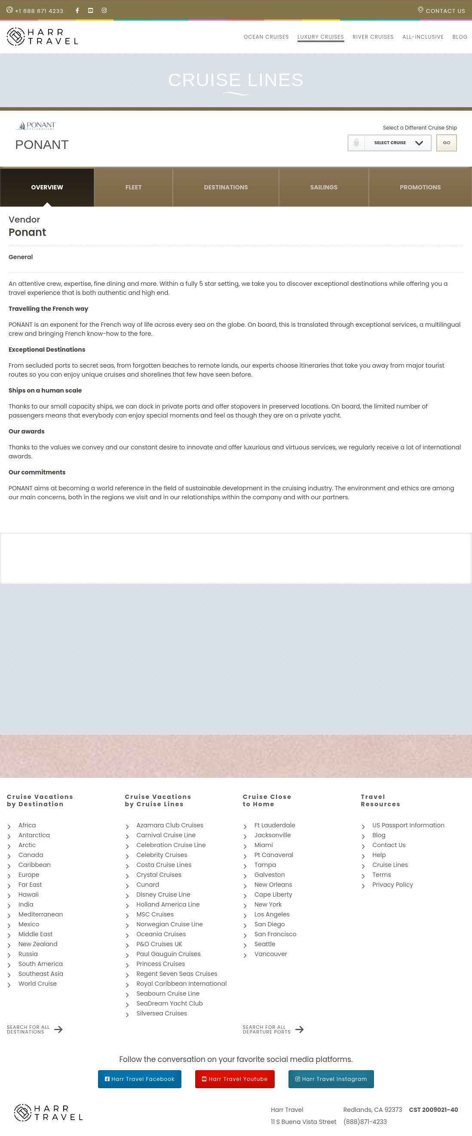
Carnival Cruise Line (166, 835)
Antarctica (34, 835)
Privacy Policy (393, 884)
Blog (460, 36)
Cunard (148, 884)
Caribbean (34, 865)
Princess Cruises (161, 964)
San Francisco (275, 934)
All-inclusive (423, 36)
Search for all (28, 1029)
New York (268, 904)
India (26, 904)
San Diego (269, 924)
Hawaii (28, 894)
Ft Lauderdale (274, 825)
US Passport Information (409, 825)
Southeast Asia (40, 973)
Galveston (269, 874)
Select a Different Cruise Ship (420, 127)
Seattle (265, 944)
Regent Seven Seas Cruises (177, 973)
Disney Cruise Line (163, 894)
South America (40, 964)
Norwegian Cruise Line (170, 924)
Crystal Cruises (159, 874)
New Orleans (273, 884)
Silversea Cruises (162, 1013)
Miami (263, 845)
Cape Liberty (273, 894)
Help (379, 855)
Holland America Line (168, 904)
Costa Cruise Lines (164, 865)
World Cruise (37, 983)
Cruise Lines (390, 865)
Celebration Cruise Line (171, 845)
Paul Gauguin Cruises (169, 954)
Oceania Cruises (161, 934)
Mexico (28, 924)
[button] (235, 37)
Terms (382, 874)
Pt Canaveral (273, 855)
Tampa (265, 865)
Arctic (27, 845)
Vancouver (270, 954)
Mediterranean (40, 914)
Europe (28, 874)
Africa (27, 825)
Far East (30, 884)
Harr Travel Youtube (238, 1079)
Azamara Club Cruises (170, 825)
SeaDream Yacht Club (170, 1003)
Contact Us (441, 10)
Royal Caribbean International (182, 983)
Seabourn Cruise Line (168, 993)
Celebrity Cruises (162, 855)
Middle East (35, 934)
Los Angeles (272, 914)
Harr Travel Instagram (334, 1079)
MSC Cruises (155, 914)
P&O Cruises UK (160, 944)
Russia (28, 954)
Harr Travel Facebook (143, 1079)
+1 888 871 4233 (35, 10)
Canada (30, 855)
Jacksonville (272, 835)
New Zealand (38, 944)
